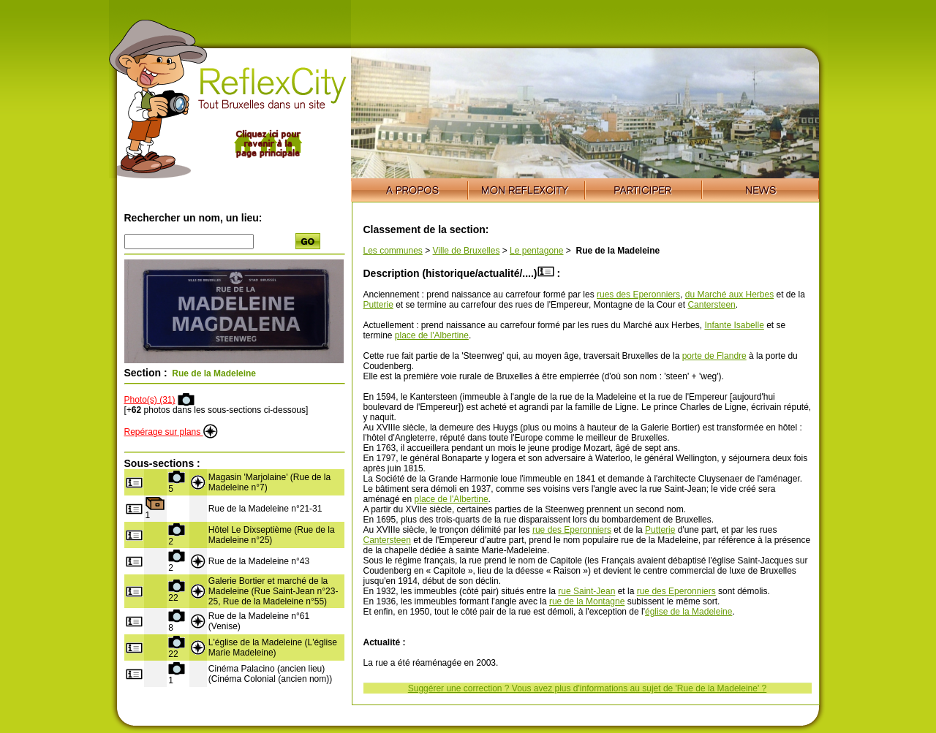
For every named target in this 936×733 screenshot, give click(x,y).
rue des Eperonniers (571, 530)
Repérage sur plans (171, 432)
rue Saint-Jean (586, 591)
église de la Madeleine (688, 612)
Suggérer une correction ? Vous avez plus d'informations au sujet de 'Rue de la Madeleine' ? (587, 688)
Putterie (378, 305)
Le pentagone (536, 251)
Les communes (393, 251)
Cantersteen (711, 305)
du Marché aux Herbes (729, 294)
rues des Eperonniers (638, 294)
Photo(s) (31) (150, 400)
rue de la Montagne (586, 601)
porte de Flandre (714, 356)
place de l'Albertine (432, 335)
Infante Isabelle (733, 325)
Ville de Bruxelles (466, 251)
